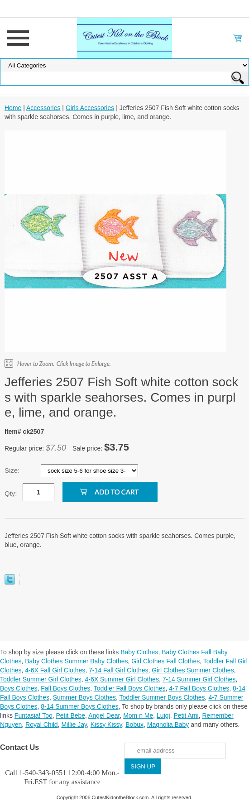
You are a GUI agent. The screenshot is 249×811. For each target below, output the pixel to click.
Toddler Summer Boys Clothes (162, 697)
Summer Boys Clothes (84, 697)
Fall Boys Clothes (65, 688)
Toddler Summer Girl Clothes (40, 679)
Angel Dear (104, 715)
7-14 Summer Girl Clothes (199, 679)
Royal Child (41, 724)
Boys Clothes (18, 688)
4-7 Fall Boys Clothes (199, 688)
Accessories (43, 107)
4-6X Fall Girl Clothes (55, 670)
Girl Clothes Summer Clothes (193, 670)
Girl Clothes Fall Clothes (165, 661)
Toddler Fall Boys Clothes (130, 688)
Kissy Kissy (106, 724)
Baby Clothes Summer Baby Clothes (76, 661)
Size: (13, 470)
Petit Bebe (70, 715)
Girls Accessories (90, 107)
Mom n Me (138, 715)
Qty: (11, 493)
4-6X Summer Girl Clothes (122, 679)
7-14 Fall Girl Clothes (118, 670)
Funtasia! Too (33, 715)
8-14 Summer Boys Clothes (79, 706)
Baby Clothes (139, 652)
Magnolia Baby (168, 724)
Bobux (134, 724)
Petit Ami (185, 715)
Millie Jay (74, 724)
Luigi (163, 715)
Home (13, 107)
